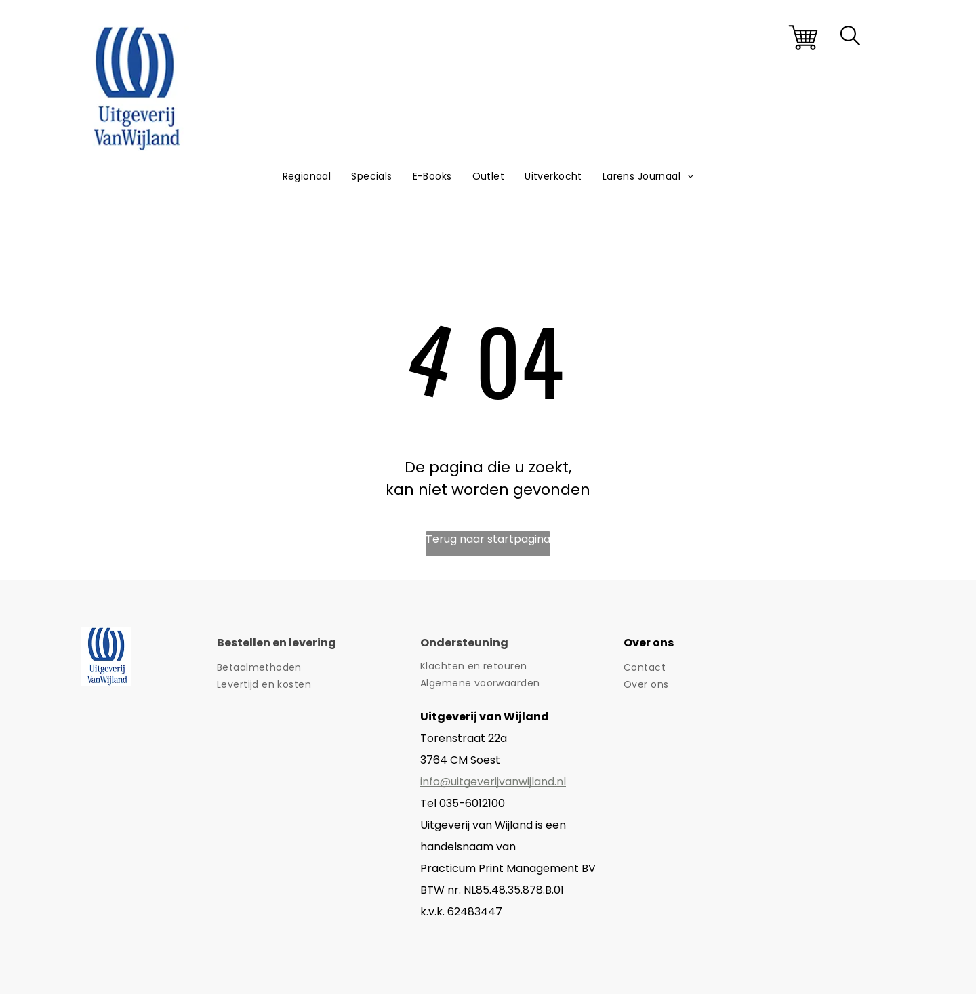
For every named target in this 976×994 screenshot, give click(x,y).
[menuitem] (307, 176)
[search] (850, 38)
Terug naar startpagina (488, 539)
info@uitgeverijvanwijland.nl (493, 781)
